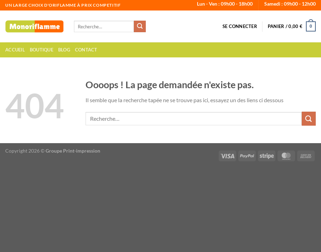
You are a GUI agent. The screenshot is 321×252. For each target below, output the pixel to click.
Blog (64, 49)
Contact (86, 49)
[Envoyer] (140, 27)
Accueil (15, 49)
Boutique (41, 49)
